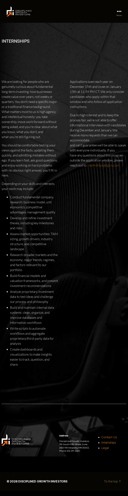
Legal (105, 453)
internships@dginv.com (103, 170)
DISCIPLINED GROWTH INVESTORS (43, 486)
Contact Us (109, 442)
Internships (108, 447)
